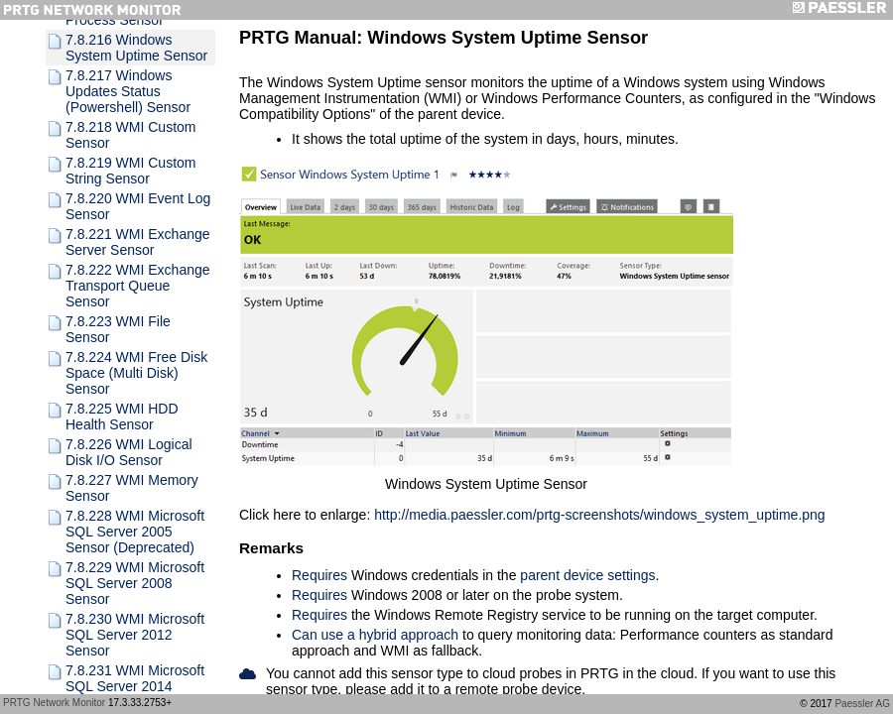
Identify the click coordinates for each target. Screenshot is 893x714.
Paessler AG (862, 703)
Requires (319, 575)
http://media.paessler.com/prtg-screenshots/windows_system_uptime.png (599, 515)
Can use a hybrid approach (375, 635)
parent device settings (587, 575)
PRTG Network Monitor (54, 702)
